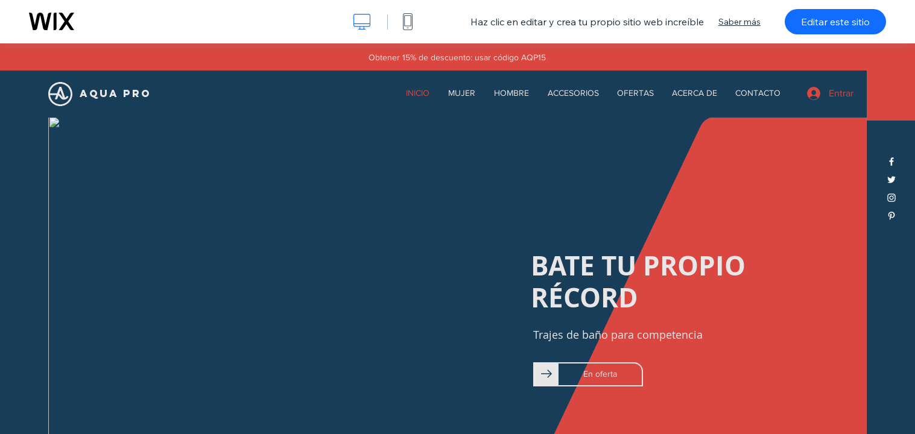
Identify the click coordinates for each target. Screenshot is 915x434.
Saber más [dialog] (739, 21)
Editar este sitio (835, 22)
